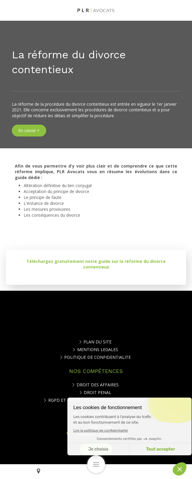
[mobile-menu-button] (96, 464)
